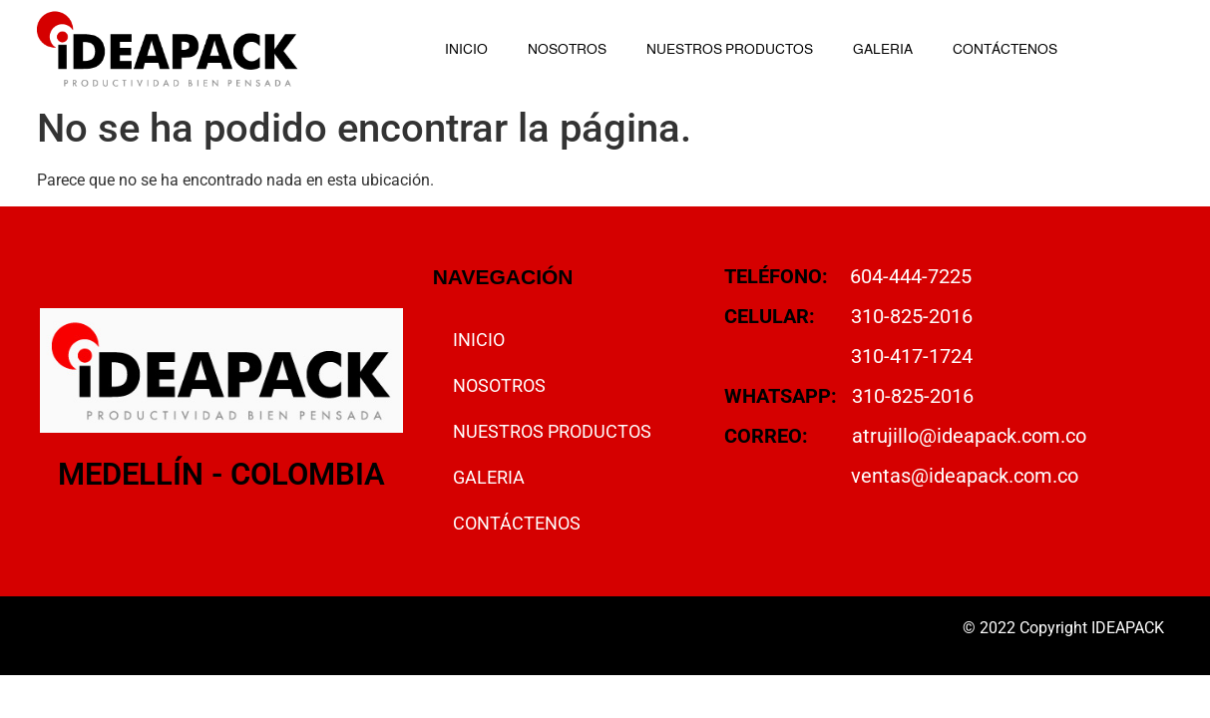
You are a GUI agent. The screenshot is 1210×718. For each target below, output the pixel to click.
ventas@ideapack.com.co (964, 476)
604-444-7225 (911, 276)
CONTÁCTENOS (1005, 49)
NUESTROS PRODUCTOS (729, 49)
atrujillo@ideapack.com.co (969, 436)
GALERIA (883, 49)
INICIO (466, 49)
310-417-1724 (912, 356)
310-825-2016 (912, 316)
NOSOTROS (567, 49)
